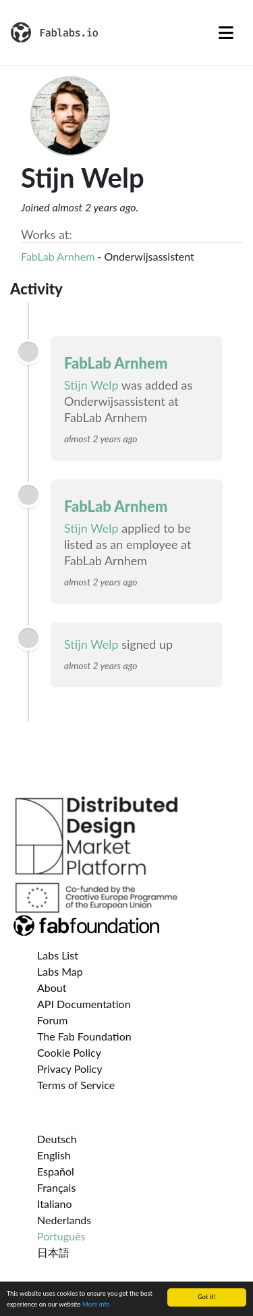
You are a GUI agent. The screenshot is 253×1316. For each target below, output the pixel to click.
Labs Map (60, 971)
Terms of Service (76, 1084)
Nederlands (64, 1219)
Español (55, 1171)
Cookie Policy (69, 1052)
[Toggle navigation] (226, 32)
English (54, 1155)
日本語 (53, 1252)
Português (61, 1236)
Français (56, 1187)
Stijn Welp (91, 384)
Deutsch (57, 1138)
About (52, 987)
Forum (52, 1020)
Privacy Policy (70, 1068)
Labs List (57, 955)
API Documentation (84, 1003)
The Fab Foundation (84, 1036)
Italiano (54, 1203)
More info (96, 1304)
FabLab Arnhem (57, 256)
